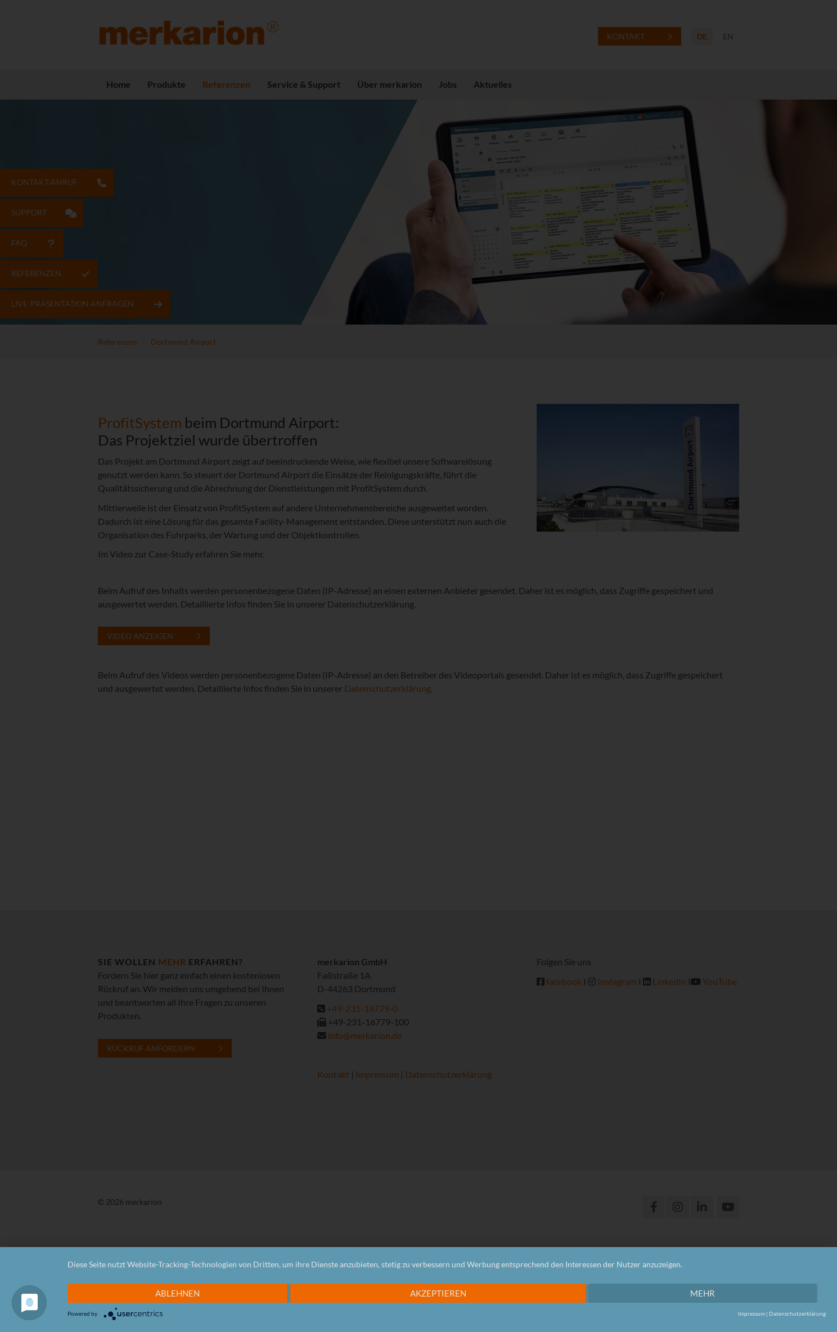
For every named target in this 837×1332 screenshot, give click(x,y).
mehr (702, 1293)
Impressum (751, 1313)
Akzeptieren (438, 1293)
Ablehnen (177, 1293)
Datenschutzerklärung (797, 1313)
